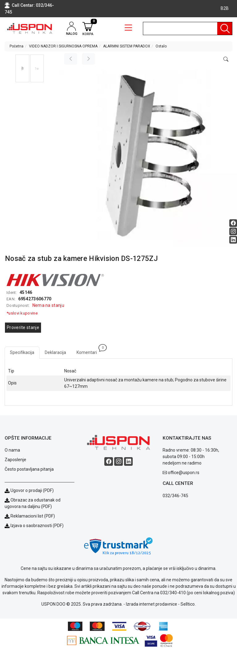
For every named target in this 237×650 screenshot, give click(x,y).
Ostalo (161, 46)
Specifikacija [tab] (22, 352)
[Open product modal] (226, 59)
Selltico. (188, 604)
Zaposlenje (15, 459)
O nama (12, 450)
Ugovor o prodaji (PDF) (29, 490)
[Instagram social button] (233, 231)
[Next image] (88, 59)
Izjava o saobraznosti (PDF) (37, 525)
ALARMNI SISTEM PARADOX (126, 46)
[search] (187, 28)
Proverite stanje (23, 327)
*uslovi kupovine (22, 313)
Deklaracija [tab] (55, 352)
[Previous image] (70, 59)
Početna (16, 46)
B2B (225, 8)
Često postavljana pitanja (29, 469)
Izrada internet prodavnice (151, 604)
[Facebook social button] (233, 223)
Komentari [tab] (89, 351)
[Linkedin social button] (233, 239)
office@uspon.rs (183, 472)
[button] (22, 68)
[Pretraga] (224, 28)
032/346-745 (175, 495)
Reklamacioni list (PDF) (30, 516)
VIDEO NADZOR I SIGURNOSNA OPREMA (63, 46)
